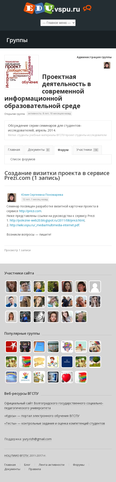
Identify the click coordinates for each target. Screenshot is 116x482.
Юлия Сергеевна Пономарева (42, 195)
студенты (23, 135)
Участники (87, 150)
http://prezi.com (30, 211)
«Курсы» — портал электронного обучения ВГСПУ (41, 416)
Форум (63, 150)
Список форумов (22, 159)
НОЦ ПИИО (11, 455)
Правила (35, 469)
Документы (39, 150)
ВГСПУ (61, 135)
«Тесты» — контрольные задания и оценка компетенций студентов (54, 423)
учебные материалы (42, 135)
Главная (14, 150)
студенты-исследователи (91, 135)
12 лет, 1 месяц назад (35, 199)
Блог (27, 465)
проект (69, 135)
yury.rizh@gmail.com (37, 439)
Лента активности (51, 465)
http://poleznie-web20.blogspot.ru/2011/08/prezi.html (47, 220)
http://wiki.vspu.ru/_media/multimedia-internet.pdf (44, 225)
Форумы (78, 465)
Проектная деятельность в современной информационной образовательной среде (47, 91)
